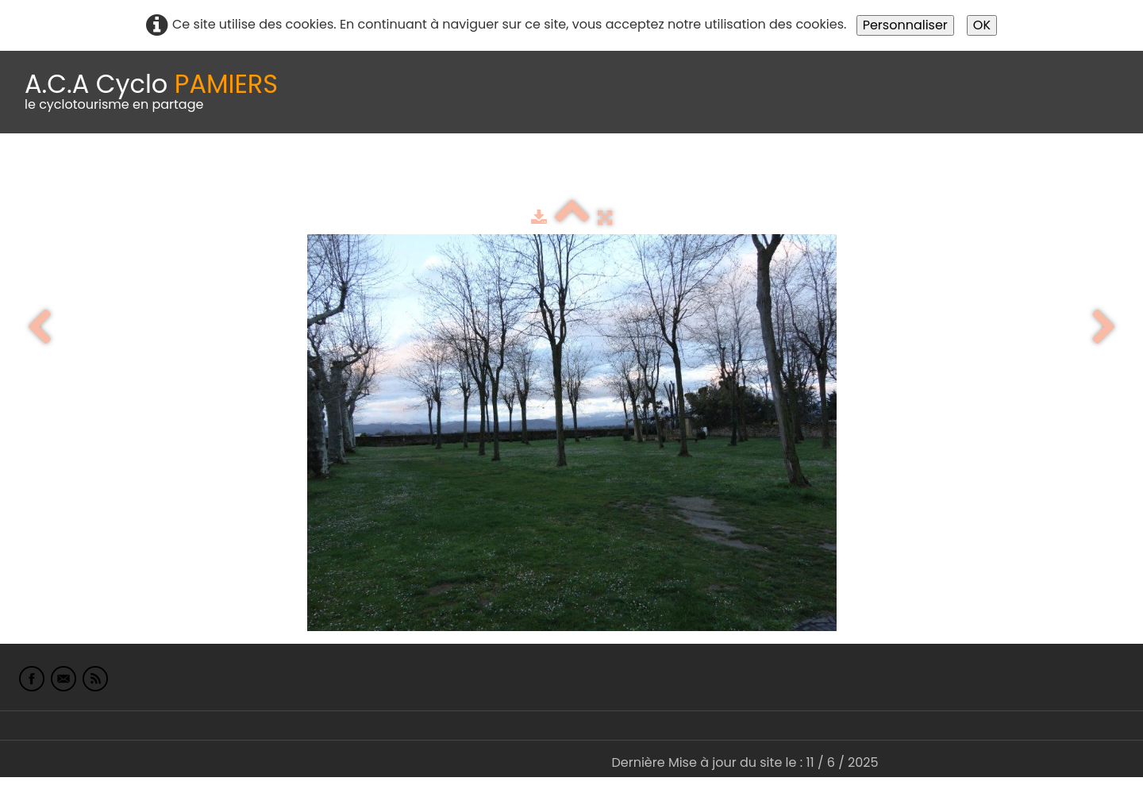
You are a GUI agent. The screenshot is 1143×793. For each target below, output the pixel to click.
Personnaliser (905, 25)
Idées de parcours (397, 173)
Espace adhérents (542, 173)
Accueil (35, 173)
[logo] (151, 92)
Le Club (105, 173)
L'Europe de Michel (870, 173)
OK (982, 25)
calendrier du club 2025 (234, 173)
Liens (772, 173)
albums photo (681, 173)
